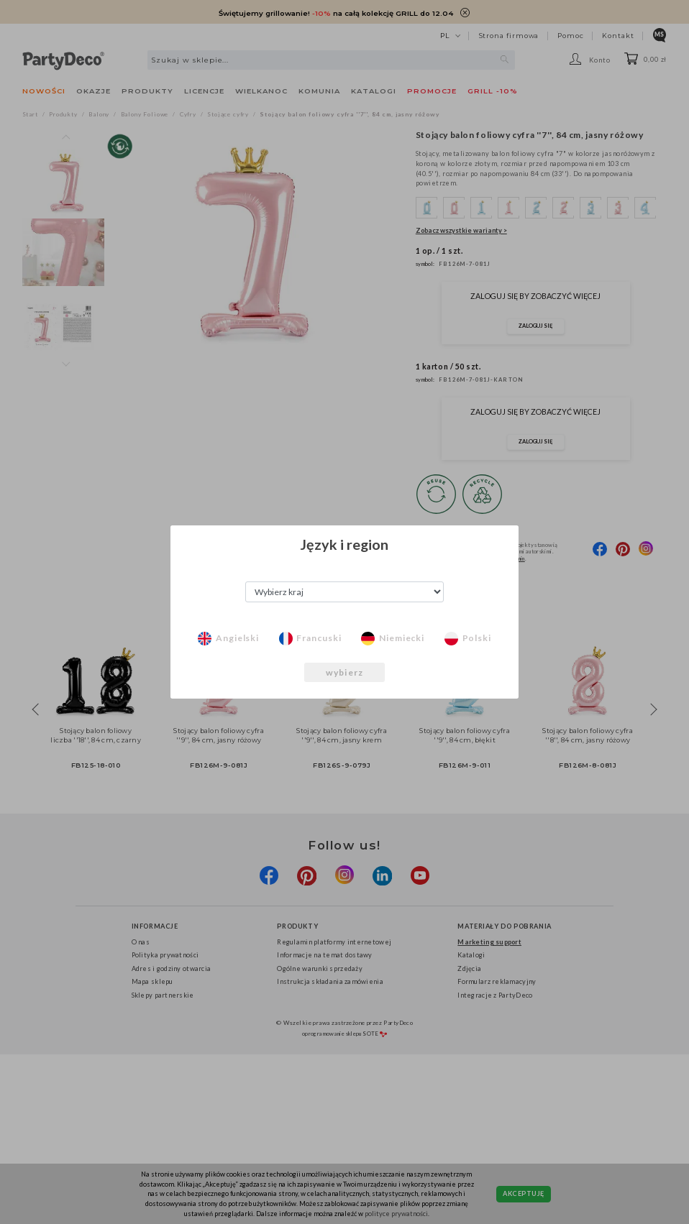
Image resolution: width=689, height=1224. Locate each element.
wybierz (344, 672)
